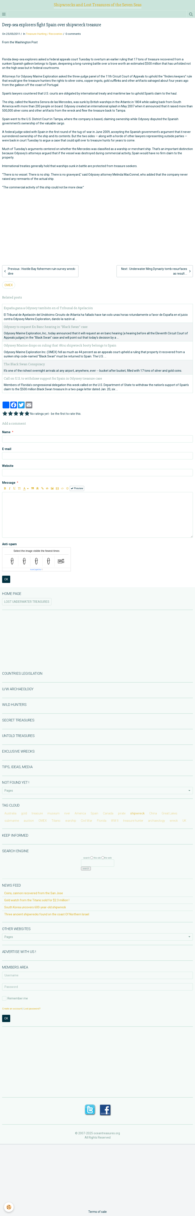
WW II (114, 820)
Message (8, 482)
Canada (108, 813)
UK (184, 820)
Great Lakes (169, 813)
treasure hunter (133, 820)
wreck (174, 820)
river (67, 813)
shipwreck (137, 813)
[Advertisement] (98, 220)
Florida (101, 820)
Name (6, 432)
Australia (10, 813)
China (153, 813)
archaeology (156, 820)
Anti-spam (9, 544)
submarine (11, 820)
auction (29, 820)
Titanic (56, 820)
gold (24, 813)
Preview (77, 488)
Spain (94, 813)
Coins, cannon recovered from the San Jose (33, 893)
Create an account (12, 1008)
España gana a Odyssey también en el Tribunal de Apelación (48, 308)
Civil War (86, 820)
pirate (121, 813)
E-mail (6, 449)
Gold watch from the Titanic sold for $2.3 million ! (36, 900)
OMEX (8, 285)
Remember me (15, 998)
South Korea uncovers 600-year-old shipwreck (35, 907)
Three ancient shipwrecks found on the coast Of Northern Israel (46, 914)
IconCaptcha (35, 569)
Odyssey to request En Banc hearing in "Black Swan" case (46, 327)
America (80, 813)
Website (7, 465)
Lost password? (32, 1008)
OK (6, 579)
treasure (37, 813)
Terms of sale (97, 1211)
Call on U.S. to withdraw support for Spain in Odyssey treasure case (53, 378)
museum (53, 813)
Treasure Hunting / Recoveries (44, 33)
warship (70, 820)
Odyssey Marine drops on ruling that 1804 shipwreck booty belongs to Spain (60, 345)
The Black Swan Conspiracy (24, 364)
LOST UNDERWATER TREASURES (26, 601)
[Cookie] (9, 1207)
